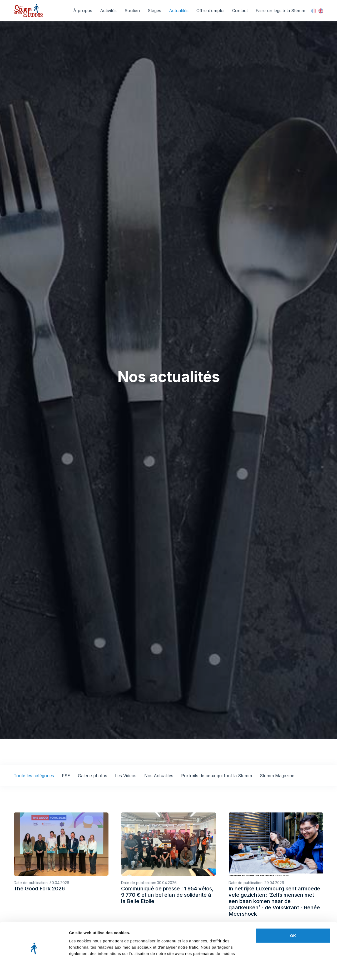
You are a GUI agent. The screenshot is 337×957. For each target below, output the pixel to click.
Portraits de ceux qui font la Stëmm (216, 775)
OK (293, 901)
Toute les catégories (34, 775)
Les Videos (125, 775)
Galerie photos (92, 775)
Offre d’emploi (210, 10)
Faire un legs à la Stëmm (280, 10)
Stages (154, 10)
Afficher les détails (87, 946)
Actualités (179, 10)
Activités (108, 10)
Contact (240, 10)
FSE (66, 775)
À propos (82, 10)
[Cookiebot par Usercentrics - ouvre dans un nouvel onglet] (34, 947)
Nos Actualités (158, 775)
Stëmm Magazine (277, 775)
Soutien (132, 10)
